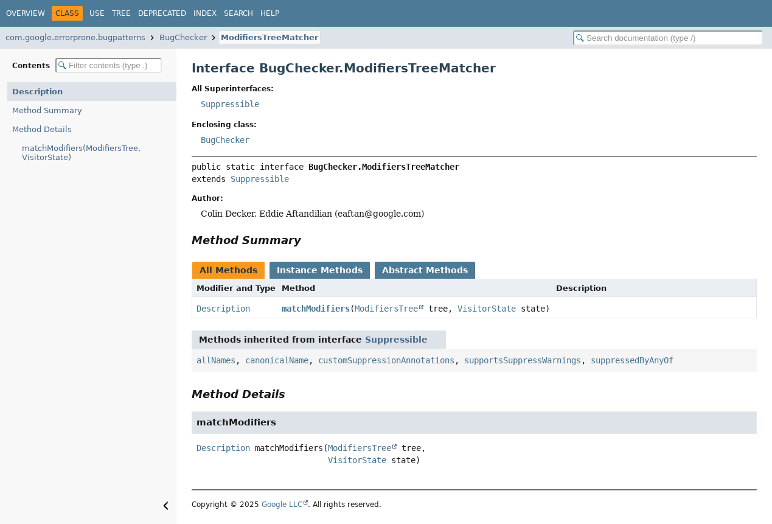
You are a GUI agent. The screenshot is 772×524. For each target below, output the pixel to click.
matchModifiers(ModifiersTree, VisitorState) (81, 153)
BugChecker (183, 37)
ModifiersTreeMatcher (269, 37)
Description (37, 91)
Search (238, 13)
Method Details (42, 129)
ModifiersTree (386, 308)
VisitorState (486, 308)
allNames (215, 360)
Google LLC (282, 504)
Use (97, 13)
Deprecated (162, 13)
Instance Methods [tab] (320, 270)
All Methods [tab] (228, 270)
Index (205, 13)
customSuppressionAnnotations (386, 360)
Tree (121, 13)
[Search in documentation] (668, 38)
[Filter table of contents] (108, 65)
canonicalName (276, 360)
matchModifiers (316, 308)
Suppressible (230, 104)
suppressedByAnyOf (632, 360)
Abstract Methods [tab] (425, 270)
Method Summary (47, 110)
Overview (25, 13)
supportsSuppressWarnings (522, 360)
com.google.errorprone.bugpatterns (75, 37)
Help (269, 13)
